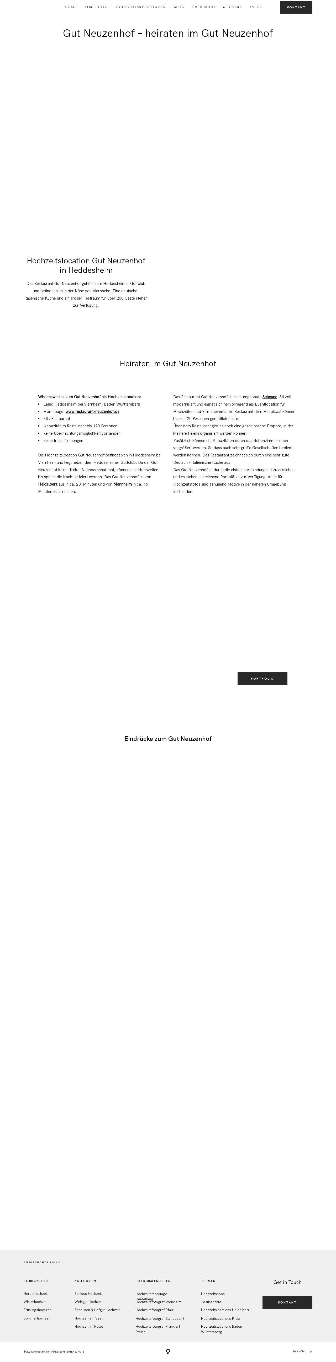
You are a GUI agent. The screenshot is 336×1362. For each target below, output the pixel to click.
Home (71, 7)
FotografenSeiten (153, 1281)
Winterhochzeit (36, 1302)
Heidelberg (47, 484)
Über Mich (203, 7)
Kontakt (296, 7)
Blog (179, 7)
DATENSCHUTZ (75, 1351)
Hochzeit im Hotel (89, 1326)
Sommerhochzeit (37, 1318)
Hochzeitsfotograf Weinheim (158, 1302)
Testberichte (211, 1302)
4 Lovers (232, 7)
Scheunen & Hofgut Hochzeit (97, 1310)
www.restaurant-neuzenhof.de (92, 411)
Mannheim (122, 484)
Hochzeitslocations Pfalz (220, 1318)
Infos (256, 7)
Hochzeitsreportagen (141, 7)
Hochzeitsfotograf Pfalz (155, 1310)
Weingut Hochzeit (89, 1302)
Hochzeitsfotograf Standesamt (160, 1318)
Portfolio (96, 7)
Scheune (269, 397)
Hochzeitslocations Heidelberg (225, 1310)
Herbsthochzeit (36, 1293)
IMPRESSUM (58, 1351)
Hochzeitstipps (213, 1294)
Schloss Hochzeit (88, 1293)
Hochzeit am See (88, 1318)
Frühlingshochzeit (37, 1310)
